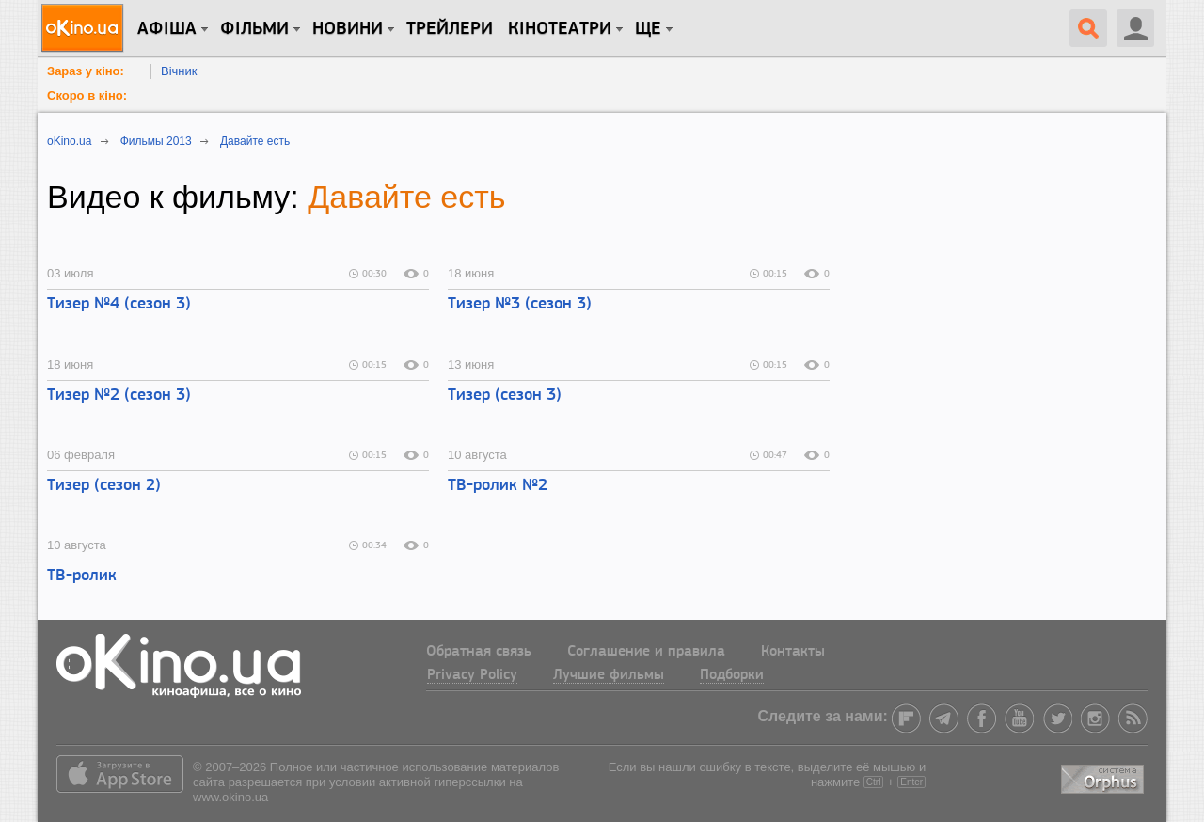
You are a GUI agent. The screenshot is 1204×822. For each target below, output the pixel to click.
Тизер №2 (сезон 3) (119, 395)
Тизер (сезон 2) (104, 486)
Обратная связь (478, 651)
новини (347, 29)
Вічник (179, 71)
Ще (648, 29)
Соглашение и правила (646, 651)
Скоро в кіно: (87, 95)
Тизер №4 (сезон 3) (119, 304)
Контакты (793, 651)
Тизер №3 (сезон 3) (520, 304)
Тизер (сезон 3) (505, 395)
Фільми (254, 29)
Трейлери (449, 29)
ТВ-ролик (82, 576)
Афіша (167, 29)
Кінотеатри (559, 29)
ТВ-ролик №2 (497, 486)
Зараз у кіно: (85, 71)
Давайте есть (406, 196)
